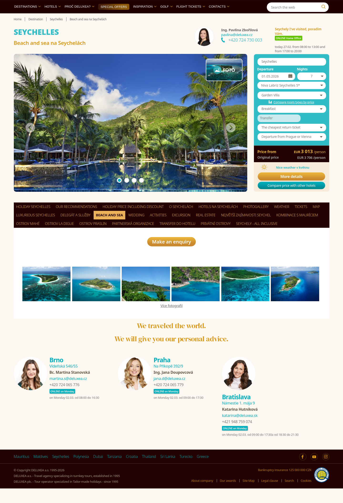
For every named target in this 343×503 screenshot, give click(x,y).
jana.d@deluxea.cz (169, 393)
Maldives (41, 471)
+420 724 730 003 (245, 51)
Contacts (219, 17)
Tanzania (114, 471)
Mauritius (21, 471)
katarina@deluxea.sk (239, 430)
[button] (291, 96)
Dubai (98, 471)
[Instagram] (324, 5)
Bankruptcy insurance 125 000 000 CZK (284, 484)
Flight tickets (191, 17)
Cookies (306, 495)
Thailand (149, 471)
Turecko (186, 471)
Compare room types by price (293, 113)
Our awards (228, 495)
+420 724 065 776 (65, 399)
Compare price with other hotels (291, 196)
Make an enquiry (171, 256)
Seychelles (60, 471)
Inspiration (144, 17)
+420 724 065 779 (169, 399)
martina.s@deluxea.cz (68, 393)
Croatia (132, 471)
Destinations (27, 17)
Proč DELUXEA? (79, 17)
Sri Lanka (167, 471)
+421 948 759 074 (237, 436)
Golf (166, 17)
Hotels (53, 17)
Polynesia (81, 471)
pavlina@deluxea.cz (236, 45)
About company (202, 495)
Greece (203, 471)
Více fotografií (171, 319)
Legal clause (269, 495)
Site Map (248, 495)
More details (291, 187)
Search (289, 495)
